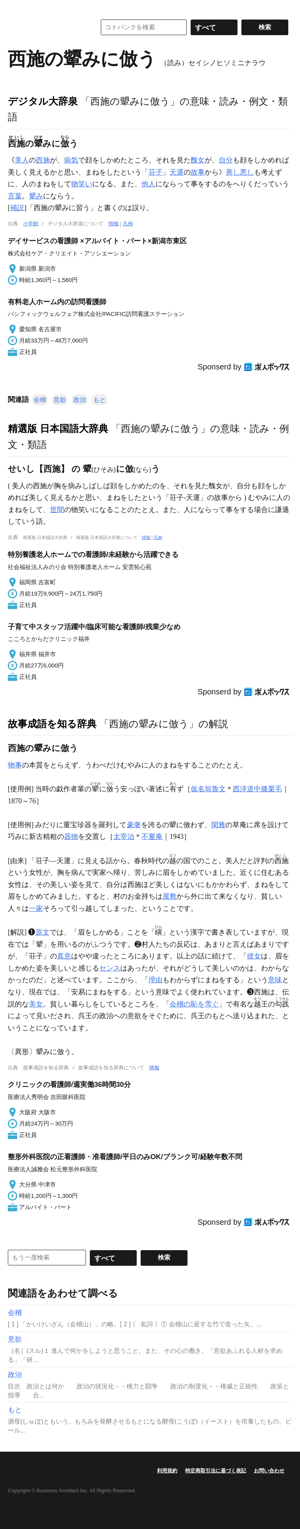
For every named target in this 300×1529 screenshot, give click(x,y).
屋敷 (169, 896)
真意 (64, 956)
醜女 (198, 160)
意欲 (60, 399)
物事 (15, 765)
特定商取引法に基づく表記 (215, 1471)
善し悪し (240, 172)
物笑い (81, 184)
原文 (43, 932)
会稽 (40, 399)
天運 (177, 172)
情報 (114, 224)
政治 (79, 399)
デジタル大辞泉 (43, 101)
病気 (71, 160)
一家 (36, 908)
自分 (226, 160)
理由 (155, 980)
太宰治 (123, 836)
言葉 (15, 196)
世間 (57, 510)
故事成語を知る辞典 (52, 723)
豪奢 (134, 825)
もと (99, 399)
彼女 (254, 956)
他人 (148, 184)
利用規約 (167, 1471)
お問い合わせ (269, 1471)
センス (109, 968)
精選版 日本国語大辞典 (58, 428)
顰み (36, 196)
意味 (275, 980)
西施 (43, 160)
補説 (17, 208)
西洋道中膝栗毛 (257, 789)
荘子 (155, 172)
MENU (15, 8)
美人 (22, 160)
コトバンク (46, 27)
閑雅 (218, 825)
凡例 (128, 224)
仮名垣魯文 (208, 789)
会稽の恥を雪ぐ (194, 1004)
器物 (71, 836)
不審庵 (151, 836)
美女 (36, 1004)
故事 (198, 172)
